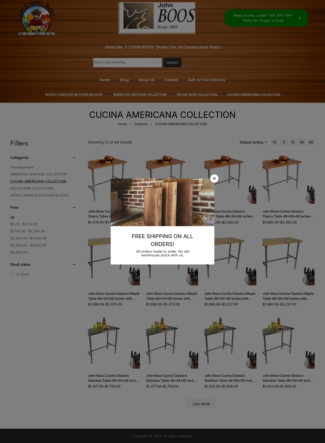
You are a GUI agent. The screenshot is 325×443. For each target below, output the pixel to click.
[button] (214, 178)
